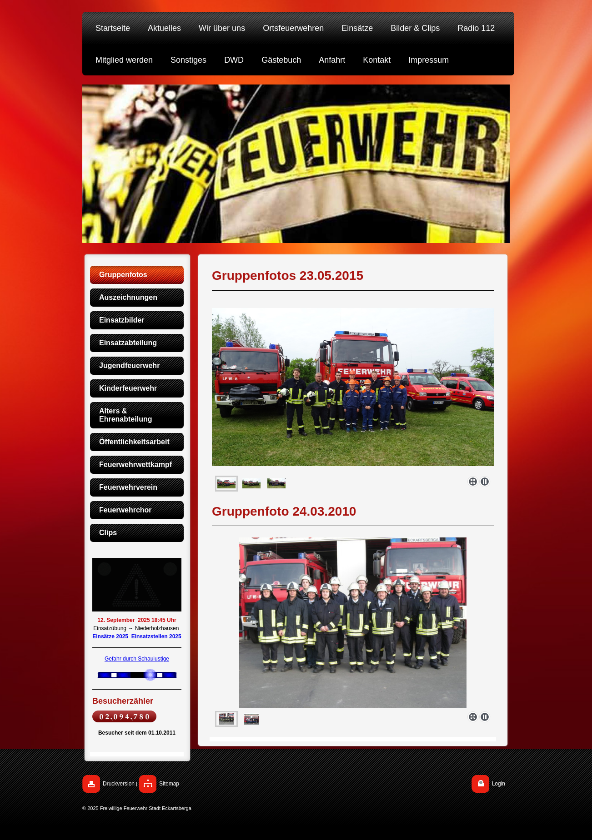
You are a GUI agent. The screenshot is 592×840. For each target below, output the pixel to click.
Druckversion (119, 783)
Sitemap (169, 783)
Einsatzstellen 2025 (156, 636)
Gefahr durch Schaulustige (137, 659)
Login (498, 783)
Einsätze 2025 (110, 636)
